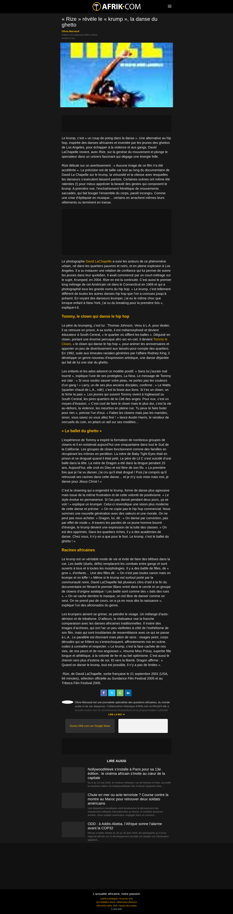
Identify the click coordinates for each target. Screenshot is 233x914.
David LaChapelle (99, 261)
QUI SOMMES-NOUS (105, 902)
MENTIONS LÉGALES (127, 902)
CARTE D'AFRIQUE (109, 899)
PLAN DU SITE (126, 899)
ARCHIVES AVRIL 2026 (106, 906)
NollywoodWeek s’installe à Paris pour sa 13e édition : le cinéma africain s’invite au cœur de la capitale (126, 773)
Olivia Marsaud (70, 31)
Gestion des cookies (128, 906)
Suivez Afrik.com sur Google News (90, 726)
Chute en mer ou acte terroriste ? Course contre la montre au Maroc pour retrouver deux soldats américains (128, 799)
